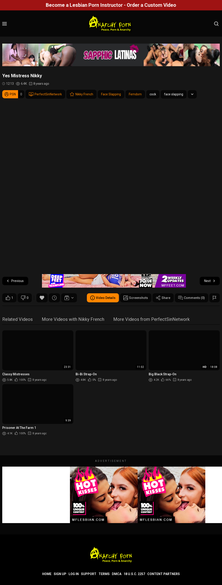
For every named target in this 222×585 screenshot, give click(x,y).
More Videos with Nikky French (73, 319)
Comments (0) (191, 298)
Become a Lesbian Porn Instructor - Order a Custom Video (111, 5)
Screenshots (135, 298)
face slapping (173, 94)
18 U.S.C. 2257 (134, 574)
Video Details (103, 298)
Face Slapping (111, 94)
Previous (15, 281)
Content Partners (163, 574)
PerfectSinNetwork (45, 94)
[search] (216, 23)
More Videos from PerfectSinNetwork (151, 319)
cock (153, 94)
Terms (104, 574)
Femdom (135, 94)
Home (46, 574)
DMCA (116, 574)
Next (209, 281)
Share (163, 298)
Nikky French (81, 94)
